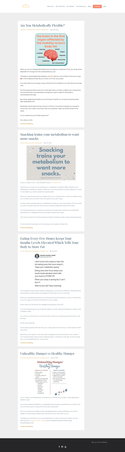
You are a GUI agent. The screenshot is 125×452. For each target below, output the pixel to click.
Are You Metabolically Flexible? (42, 25)
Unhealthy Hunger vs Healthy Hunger (47, 353)
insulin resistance (26, 251)
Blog (89, 6)
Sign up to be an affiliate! (99, 442)
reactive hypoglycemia (41, 358)
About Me (50, 6)
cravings (23, 358)
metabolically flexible (34, 29)
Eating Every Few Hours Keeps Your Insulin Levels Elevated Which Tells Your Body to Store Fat (49, 242)
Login (104, 6)
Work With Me (60, 6)
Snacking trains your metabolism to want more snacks (49, 136)
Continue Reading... (27, 123)
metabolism (45, 29)
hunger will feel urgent (37, 420)
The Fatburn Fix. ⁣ (56, 182)
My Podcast (70, 6)
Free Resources (81, 6)
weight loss (44, 251)
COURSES (97, 6)
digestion (23, 29)
